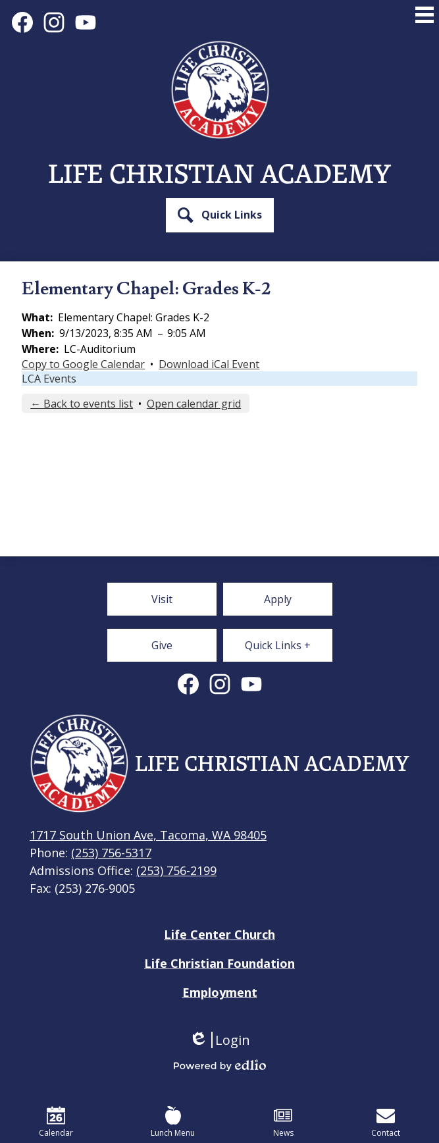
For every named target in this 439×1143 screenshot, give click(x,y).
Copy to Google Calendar (83, 364)
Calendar (56, 1122)
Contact (385, 1122)
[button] (220, 215)
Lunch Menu (173, 1122)
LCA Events (49, 378)
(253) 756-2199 (176, 870)
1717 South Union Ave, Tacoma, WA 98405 (148, 835)
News (283, 1122)
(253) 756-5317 (111, 853)
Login (219, 1040)
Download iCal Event (209, 364)
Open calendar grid (194, 403)
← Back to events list (81, 403)
